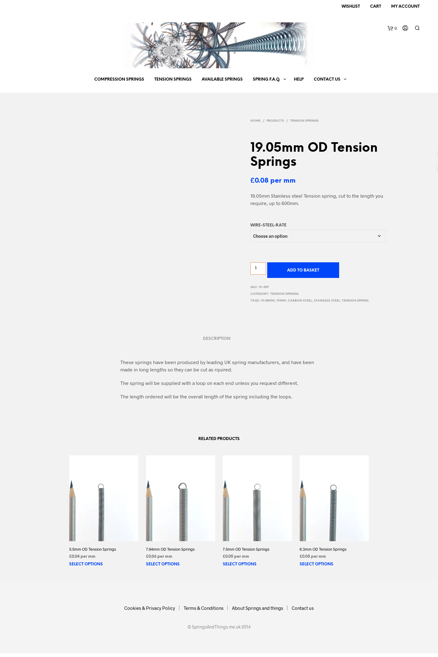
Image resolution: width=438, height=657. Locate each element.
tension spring (355, 300)
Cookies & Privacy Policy (149, 608)
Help (299, 80)
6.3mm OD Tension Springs (323, 549)
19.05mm (268, 300)
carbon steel (300, 300)
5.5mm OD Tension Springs (92, 549)
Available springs (222, 80)
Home (255, 121)
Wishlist (351, 7)
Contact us (327, 80)
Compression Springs (119, 80)
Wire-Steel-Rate (268, 225)
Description (216, 339)
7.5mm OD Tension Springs (246, 549)
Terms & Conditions (203, 608)
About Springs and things (257, 608)
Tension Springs (173, 80)
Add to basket (303, 270)
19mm (281, 300)
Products (275, 121)
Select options (86, 564)
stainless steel (327, 300)
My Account (405, 7)
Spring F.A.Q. (266, 80)
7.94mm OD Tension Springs (170, 549)
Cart (375, 7)
